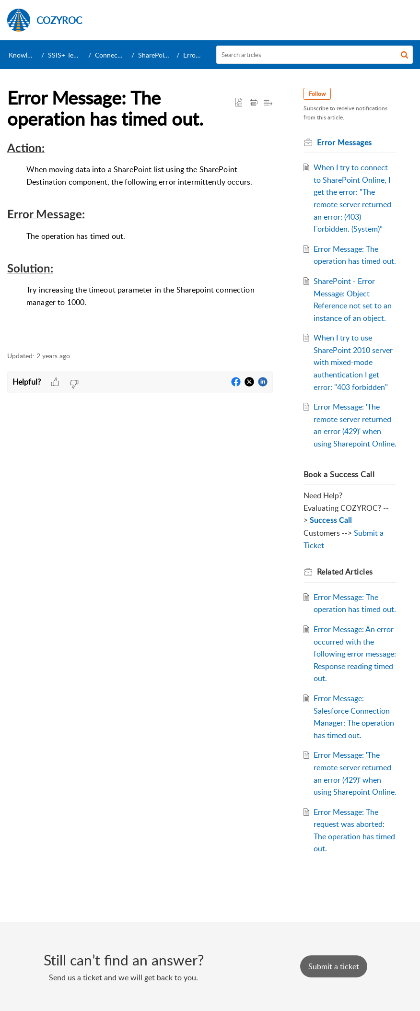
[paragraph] (140, 241)
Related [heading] (345, 571)
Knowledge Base (33, 54)
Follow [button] (317, 94)
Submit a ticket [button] (333, 966)
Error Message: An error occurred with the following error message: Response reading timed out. (355, 653)
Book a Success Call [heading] (339, 474)
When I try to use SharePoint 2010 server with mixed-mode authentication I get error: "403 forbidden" (353, 362)
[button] (404, 54)
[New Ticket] (333, 966)
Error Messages (344, 142)
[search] (314, 55)
